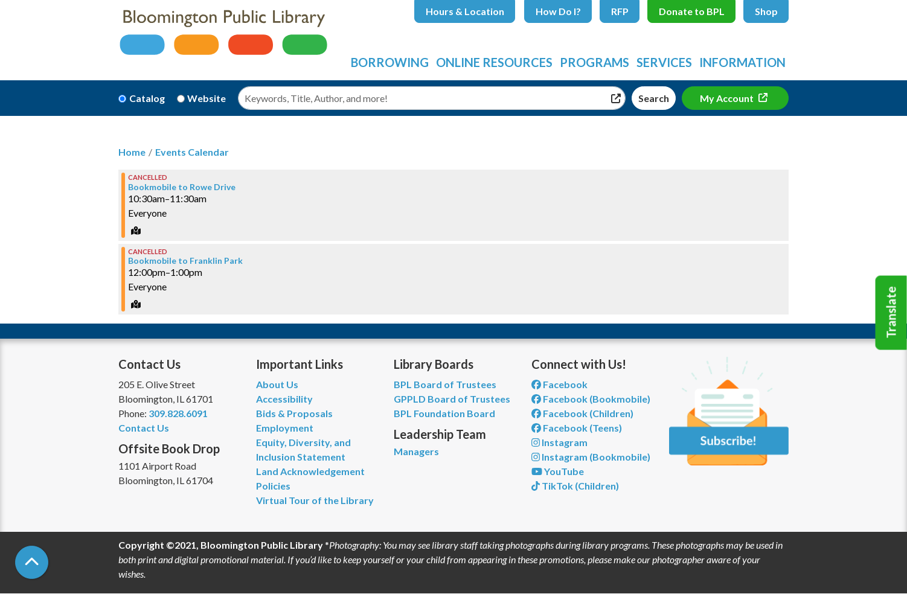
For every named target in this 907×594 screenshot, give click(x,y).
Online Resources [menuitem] (494, 62)
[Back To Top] (31, 562)
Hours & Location (465, 11)
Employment (284, 427)
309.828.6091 (178, 413)
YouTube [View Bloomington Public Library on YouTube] (557, 471)
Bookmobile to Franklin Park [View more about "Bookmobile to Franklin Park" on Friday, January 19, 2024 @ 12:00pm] (185, 261)
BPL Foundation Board (444, 413)
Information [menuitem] (742, 62)
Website (206, 98)
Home (132, 152)
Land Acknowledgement (310, 471)
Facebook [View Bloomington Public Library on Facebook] (559, 384)
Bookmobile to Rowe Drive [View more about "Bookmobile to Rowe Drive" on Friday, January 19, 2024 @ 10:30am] (182, 187)
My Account (727, 98)
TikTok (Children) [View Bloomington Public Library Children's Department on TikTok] (575, 485)
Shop (766, 11)
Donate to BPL (692, 11)
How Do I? (558, 11)
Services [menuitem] (664, 62)
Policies (273, 485)
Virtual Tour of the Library (315, 500)
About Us (277, 384)
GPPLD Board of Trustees (452, 398)
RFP (620, 11)
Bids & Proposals (294, 413)
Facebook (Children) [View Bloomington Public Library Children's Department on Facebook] (582, 413)
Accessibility (284, 398)
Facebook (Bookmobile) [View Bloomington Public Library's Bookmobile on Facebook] (590, 398)
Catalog (147, 98)
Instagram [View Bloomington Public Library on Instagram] (559, 442)
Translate (891, 313)
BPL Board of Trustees (445, 384)
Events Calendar (192, 152)
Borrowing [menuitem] (390, 62)
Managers (416, 451)
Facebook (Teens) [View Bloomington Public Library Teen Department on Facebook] (576, 427)
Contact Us (143, 427)
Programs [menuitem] (594, 62)
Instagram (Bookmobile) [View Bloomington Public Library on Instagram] (590, 456)
